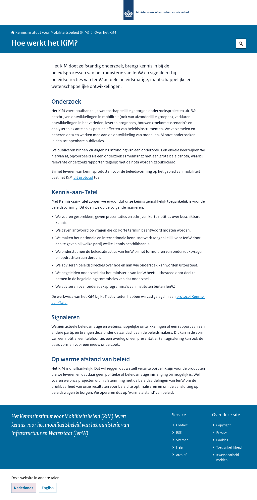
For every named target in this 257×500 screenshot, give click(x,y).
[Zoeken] (241, 43)
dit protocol (83, 177)
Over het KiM (105, 32)
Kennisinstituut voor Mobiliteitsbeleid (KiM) (50, 32)
